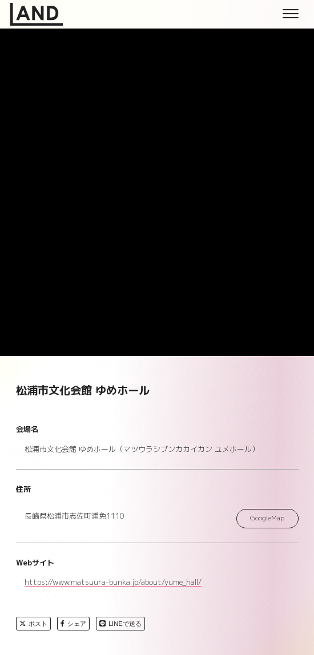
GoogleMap (267, 518)
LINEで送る (120, 623)
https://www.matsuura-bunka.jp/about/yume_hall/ (113, 583)
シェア (73, 623)
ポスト (33, 623)
